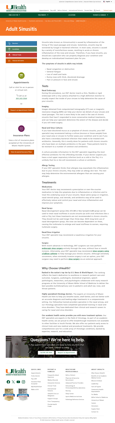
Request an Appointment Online (21, 110)
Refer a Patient (62, 10)
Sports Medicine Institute (74, 396)
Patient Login (107, 10)
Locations (71, 15)
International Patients (76, 10)
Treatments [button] (42, 15)
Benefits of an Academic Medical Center (99, 377)
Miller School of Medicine (99, 397)
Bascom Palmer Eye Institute (92, 1)
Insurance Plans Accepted (36, 382)
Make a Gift (35, 389)
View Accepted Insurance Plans (21, 152)
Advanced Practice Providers (74, 383)
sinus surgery (74, 259)
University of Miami (97, 400)
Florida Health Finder (52, 405)
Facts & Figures (96, 386)
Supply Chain (95, 409)
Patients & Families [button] (99, 15)
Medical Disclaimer (23, 418)
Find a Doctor (35, 376)
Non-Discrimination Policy (75, 418)
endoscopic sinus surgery (52, 248)
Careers (93, 403)
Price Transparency (53, 401)
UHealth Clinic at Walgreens (53, 394)
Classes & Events (16, 60)
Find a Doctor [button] (13, 15)
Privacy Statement (43, 418)
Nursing (68, 391)
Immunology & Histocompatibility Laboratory (75, 387)
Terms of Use (33, 418)
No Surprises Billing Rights (90, 418)
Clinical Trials (14, 55)
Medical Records (53, 380)
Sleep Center (70, 393)
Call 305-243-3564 (46, 352)
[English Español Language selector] (107, 2)
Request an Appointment (66, 352)
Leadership (94, 384)
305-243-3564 (21, 99)
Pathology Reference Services (75, 399)
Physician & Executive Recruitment (72, 379)
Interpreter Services (54, 383)
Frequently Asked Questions (53, 376)
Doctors (13, 43)
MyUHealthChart (36, 386)
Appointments (44, 10)
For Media (94, 394)
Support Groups (53, 398)
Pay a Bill (53, 10)
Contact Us (94, 412)
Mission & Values (96, 381)
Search (97, 10)
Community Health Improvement (97, 390)
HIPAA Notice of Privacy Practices (58, 418)
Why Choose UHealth (98, 373)
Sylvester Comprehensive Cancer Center (70, 1)
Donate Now (88, 10)
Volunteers (94, 406)
